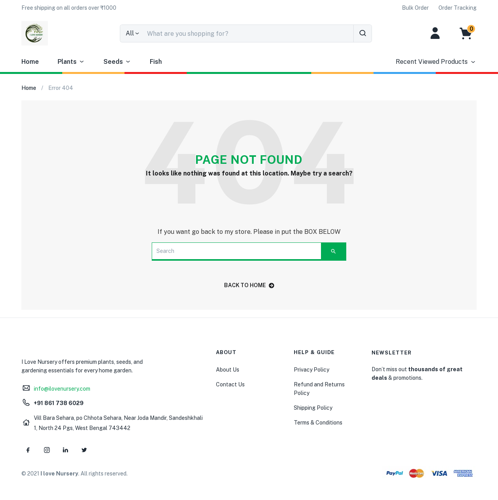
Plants (71, 62)
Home (30, 61)
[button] (68, 8)
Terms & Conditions (318, 422)
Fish (156, 61)
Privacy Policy (311, 370)
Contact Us (230, 384)
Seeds (117, 62)
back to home (249, 285)
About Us (227, 370)
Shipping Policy (313, 408)
